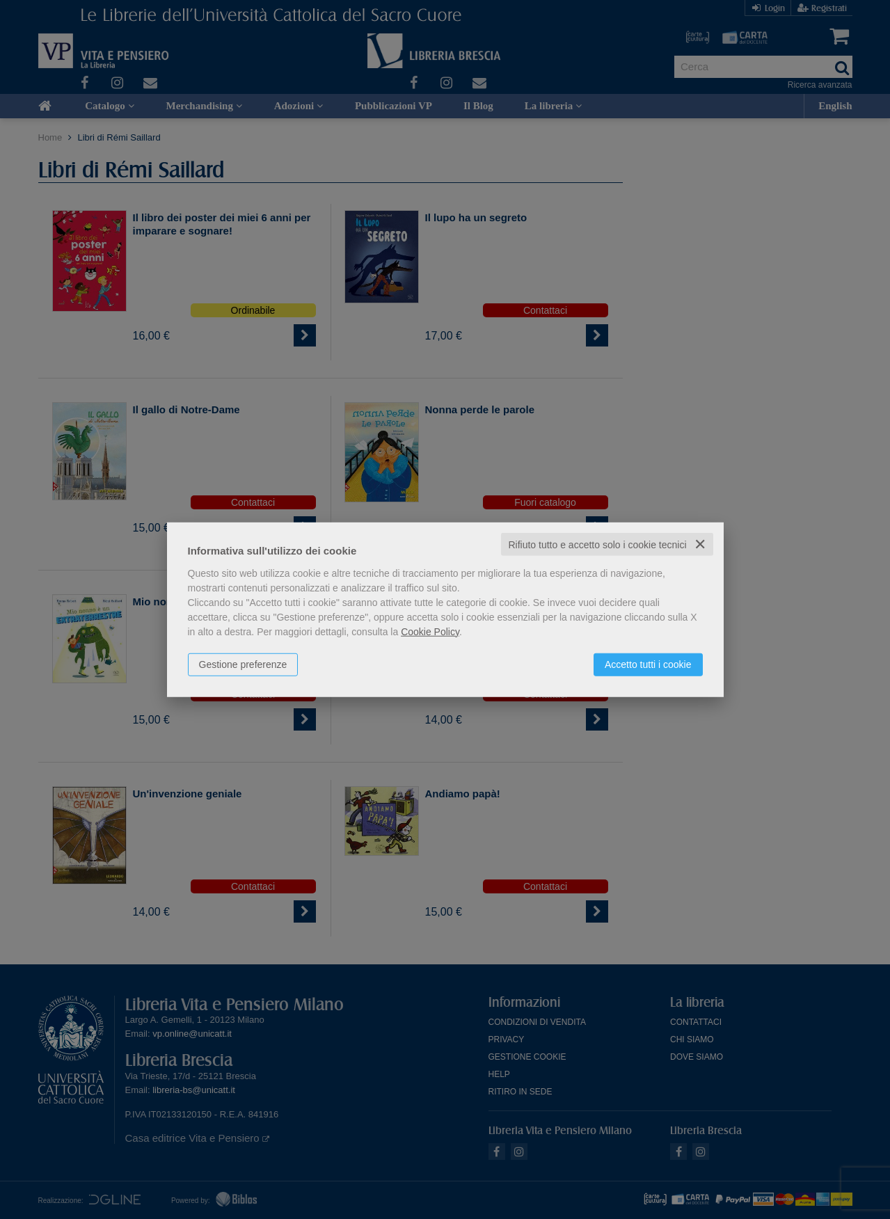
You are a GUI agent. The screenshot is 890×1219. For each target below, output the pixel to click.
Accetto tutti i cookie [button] (648, 663)
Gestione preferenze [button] (243, 663)
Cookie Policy (430, 631)
